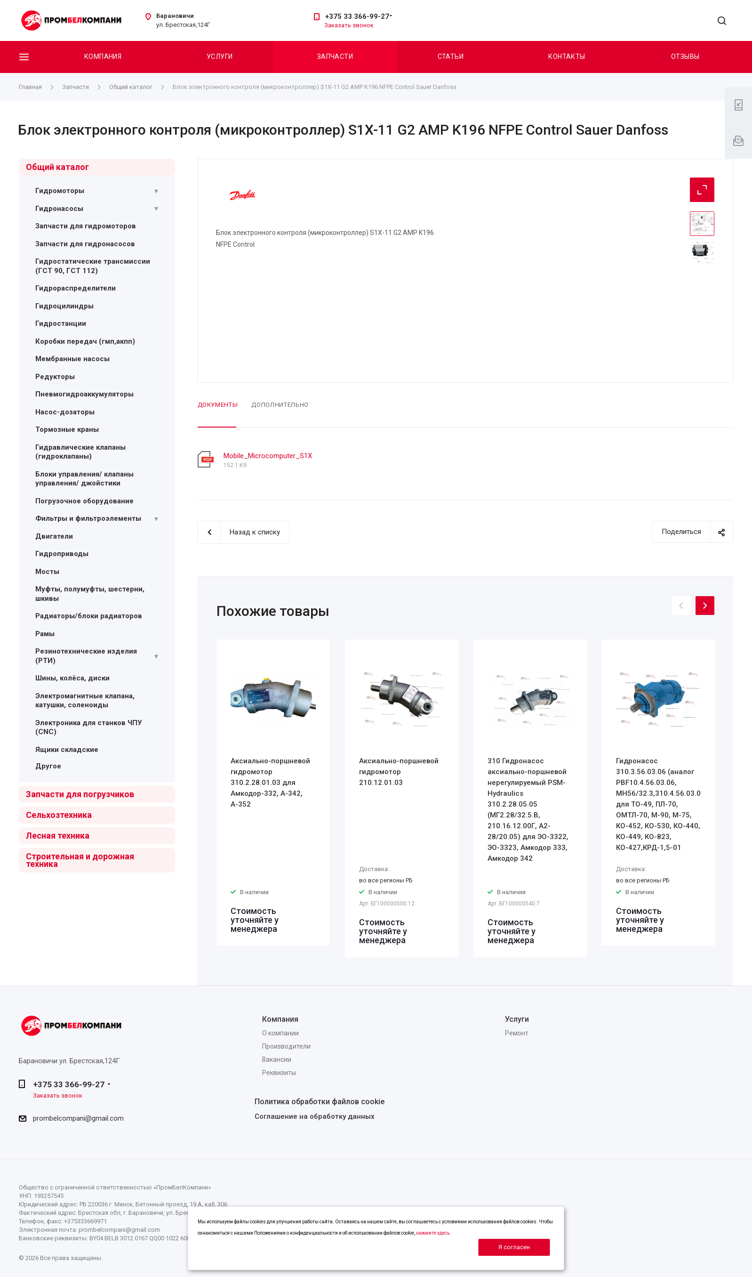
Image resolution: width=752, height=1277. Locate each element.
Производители (286, 1046)
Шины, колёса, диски (72, 678)
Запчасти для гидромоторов (85, 226)
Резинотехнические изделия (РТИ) (86, 656)
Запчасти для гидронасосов (85, 244)
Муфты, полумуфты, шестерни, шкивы (89, 594)
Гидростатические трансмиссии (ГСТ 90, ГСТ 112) (92, 266)
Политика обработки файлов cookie (319, 1101)
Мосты (47, 571)
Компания (102, 56)
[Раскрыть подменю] (156, 191)
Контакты (566, 56)
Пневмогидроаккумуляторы (84, 394)
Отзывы (685, 56)
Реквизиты (279, 1072)
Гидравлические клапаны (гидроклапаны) (80, 452)
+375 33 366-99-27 (357, 16)
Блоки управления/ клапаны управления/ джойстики (84, 479)
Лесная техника (57, 836)
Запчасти (335, 56)
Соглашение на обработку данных (315, 1116)
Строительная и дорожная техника (80, 860)
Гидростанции (60, 323)
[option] (273, 792)
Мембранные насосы (72, 359)
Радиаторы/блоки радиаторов (88, 616)
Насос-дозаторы (65, 412)
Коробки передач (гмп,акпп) (85, 341)
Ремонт (516, 1033)
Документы (218, 404)
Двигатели (54, 536)
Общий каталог (57, 167)
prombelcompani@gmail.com (78, 1118)
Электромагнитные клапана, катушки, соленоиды (85, 701)
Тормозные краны (67, 429)
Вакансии (276, 1059)
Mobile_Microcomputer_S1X (268, 456)
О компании (280, 1033)
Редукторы (55, 376)
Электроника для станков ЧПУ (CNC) (88, 727)
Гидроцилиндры (64, 306)
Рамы (45, 634)
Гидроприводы (61, 554)
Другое (48, 766)
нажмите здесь (432, 1233)
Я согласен (514, 1247)
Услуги (220, 56)
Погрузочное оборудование (84, 501)
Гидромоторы (59, 190)
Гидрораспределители (75, 288)
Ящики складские (66, 749)
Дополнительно (279, 404)
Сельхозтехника (59, 815)
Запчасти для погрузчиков (80, 794)
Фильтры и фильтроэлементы (88, 518)
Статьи (451, 56)
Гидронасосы (59, 208)
